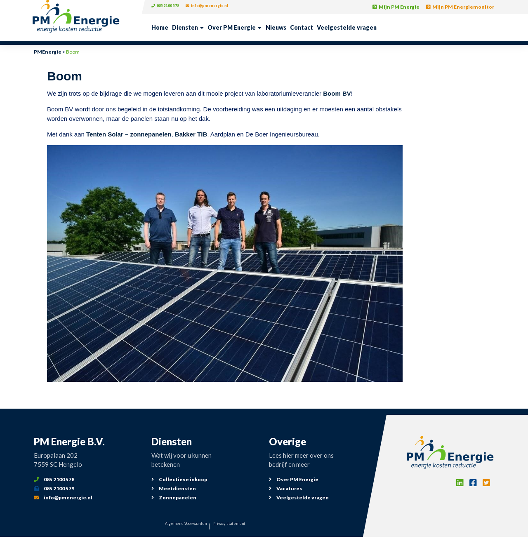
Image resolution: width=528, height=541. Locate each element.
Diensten (185, 27)
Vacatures (285, 488)
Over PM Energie (231, 27)
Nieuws (276, 27)
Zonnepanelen (173, 497)
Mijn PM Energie (396, 7)
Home (159, 27)
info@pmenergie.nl (222, 7)
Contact (301, 27)
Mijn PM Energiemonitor (460, 7)
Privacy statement (243, 525)
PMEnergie (47, 52)
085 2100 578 (170, 7)
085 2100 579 (54, 488)
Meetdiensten (173, 488)
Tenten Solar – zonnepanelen (128, 134)
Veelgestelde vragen (347, 27)
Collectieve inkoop (179, 479)
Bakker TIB (191, 134)
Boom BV (337, 93)
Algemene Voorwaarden (176, 525)
